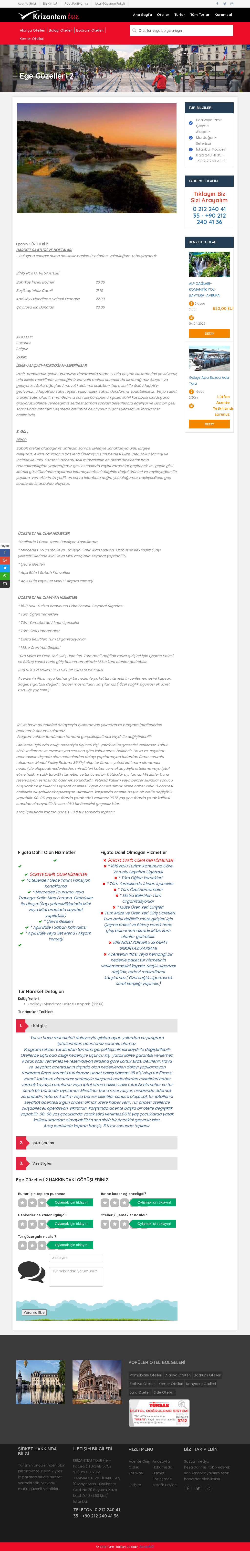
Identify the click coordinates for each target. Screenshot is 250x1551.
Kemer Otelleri (32, 38)
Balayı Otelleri (61, 30)
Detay (209, 333)
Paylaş (5, 546)
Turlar (179, 14)
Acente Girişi (27, 3)
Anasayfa (161, 1461)
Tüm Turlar (200, 14)
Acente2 (146, 1546)
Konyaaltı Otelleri (201, 1383)
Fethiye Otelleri (143, 1383)
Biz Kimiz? (50, 3)
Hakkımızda (162, 1467)
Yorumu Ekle (34, 1312)
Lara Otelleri (140, 1392)
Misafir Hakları (165, 1484)
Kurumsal (223, 14)
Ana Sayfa (142, 14)
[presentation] (59, 1296)
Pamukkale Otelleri (146, 1375)
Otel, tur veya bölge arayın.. (161, 30)
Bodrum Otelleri (90, 30)
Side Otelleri (164, 1392)
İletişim (135, 1484)
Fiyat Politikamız (76, 3)
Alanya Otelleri (32, 30)
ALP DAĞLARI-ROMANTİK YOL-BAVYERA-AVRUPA (204, 289)
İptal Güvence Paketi (110, 3)
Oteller (163, 14)
